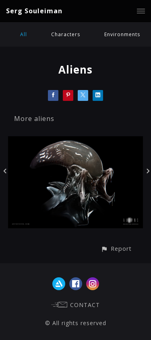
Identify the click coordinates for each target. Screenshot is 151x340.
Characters (65, 34)
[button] (116, 248)
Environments (122, 34)
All (23, 34)
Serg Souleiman (34, 10)
